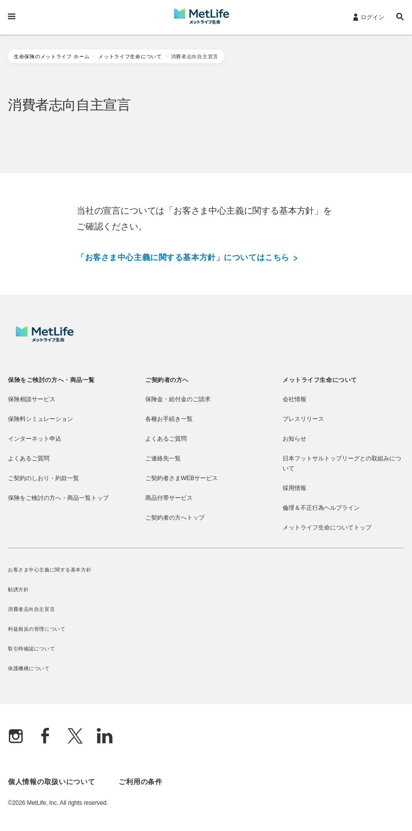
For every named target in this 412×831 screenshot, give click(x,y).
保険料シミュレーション (40, 419)
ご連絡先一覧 (163, 458)
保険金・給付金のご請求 (177, 399)
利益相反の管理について (36, 629)
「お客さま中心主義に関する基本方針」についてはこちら (187, 258)
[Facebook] (45, 737)
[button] (400, 18)
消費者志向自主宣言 (31, 609)
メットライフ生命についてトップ (327, 527)
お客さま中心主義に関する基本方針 (49, 569)
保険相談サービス (31, 399)
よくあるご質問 (28, 458)
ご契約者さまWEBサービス (181, 478)
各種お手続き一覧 (169, 419)
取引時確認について (31, 648)
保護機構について (29, 668)
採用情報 (294, 488)
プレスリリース (303, 419)
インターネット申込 (34, 438)
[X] (75, 737)
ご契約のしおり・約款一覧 (43, 478)
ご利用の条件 (140, 782)
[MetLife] (45, 339)
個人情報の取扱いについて (51, 782)
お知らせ (294, 438)
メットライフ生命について (130, 56)
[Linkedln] (105, 737)
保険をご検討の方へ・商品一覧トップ (58, 497)
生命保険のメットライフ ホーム (51, 56)
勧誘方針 (18, 589)
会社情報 (294, 399)
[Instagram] (16, 737)
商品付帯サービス (169, 497)
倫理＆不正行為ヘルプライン (321, 507)
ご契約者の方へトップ (175, 517)
